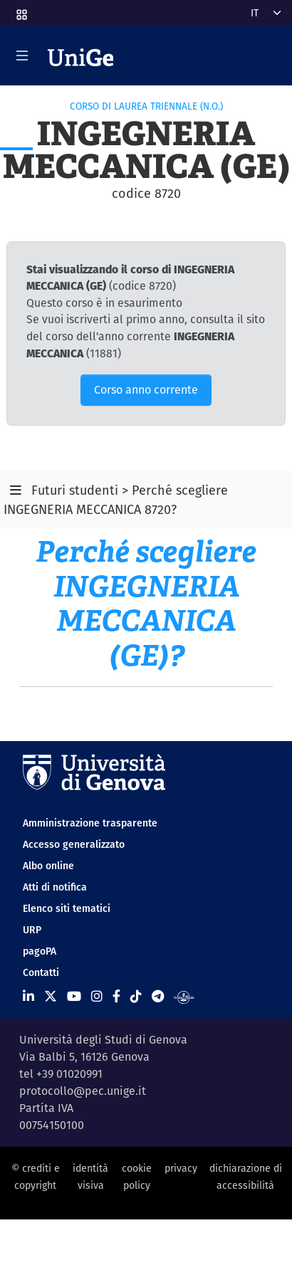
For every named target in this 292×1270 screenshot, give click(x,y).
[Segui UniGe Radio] (184, 996)
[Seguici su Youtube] (74, 996)
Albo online (48, 866)
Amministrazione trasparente (90, 823)
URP (32, 930)
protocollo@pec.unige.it (82, 1091)
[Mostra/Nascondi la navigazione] (22, 55)
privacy (181, 1168)
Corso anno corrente (146, 390)
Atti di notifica (55, 887)
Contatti (41, 972)
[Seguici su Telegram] (158, 996)
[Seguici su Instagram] (97, 996)
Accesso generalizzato (74, 844)
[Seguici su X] (50, 996)
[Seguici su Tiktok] (136, 996)
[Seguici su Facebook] (116, 996)
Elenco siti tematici (66, 908)
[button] (20, 10)
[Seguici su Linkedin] (28, 996)
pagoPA (39, 951)
